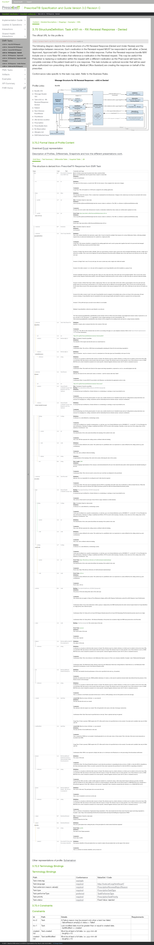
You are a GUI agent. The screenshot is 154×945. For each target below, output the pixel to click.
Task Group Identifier (66, 233)
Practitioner (38, 116)
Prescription (38, 123)
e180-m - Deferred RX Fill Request (12, 66)
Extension (63, 226)
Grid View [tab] (36, 159)
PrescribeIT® (6, 2)
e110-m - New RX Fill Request (11, 44)
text (39, 461)
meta (36, 193)
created (37, 698)
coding (40, 416)
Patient (37, 108)
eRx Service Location (42, 120)
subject (37, 641)
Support (29, 2)
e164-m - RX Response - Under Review (14, 64)
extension (37, 226)
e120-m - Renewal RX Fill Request (12, 47)
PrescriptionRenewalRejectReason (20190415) (89, 387)
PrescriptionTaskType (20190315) (86, 489)
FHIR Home (7, 88)
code (41, 443)
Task (34, 173)
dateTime (63, 698)
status (36, 623)
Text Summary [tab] (47, 159)
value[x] (38, 338)
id (35, 181)
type (36, 489)
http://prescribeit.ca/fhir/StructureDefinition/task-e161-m (93, 213)
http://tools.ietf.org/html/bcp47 (111, 884)
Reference (63, 338)
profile (38, 200)
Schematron (70, 860)
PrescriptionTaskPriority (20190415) (86, 588)
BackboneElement (65, 816)
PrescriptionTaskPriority (108, 896)
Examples (71, 22)
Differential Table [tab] (61, 159)
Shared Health (18, 2)
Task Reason (64, 372)
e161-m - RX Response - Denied (12, 53)
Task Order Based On (66, 322)
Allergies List (39, 132)
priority (37, 588)
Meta (62, 193)
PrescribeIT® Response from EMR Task (81, 166)
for (36, 669)
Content (36, 22)
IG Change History (57, 943)
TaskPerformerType (106, 893)
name (38, 828)
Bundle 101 (38, 91)
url (37, 335)
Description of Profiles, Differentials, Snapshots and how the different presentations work (77, 153)
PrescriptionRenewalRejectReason (113, 887)
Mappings (62, 22)
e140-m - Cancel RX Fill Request (11, 50)
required (103, 387)
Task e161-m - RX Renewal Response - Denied (41, 102)
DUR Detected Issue (41, 135)
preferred (80, 893)
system (42, 431)
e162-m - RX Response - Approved (12, 55)
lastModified (38, 726)
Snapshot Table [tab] (75, 159)
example (80, 880)
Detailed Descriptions (49, 22)
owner (36, 787)
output (36, 816)
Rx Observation (40, 129)
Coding (62, 416)
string (62, 356)
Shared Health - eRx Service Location (65, 789)
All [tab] (84, 159)
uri (61, 200)
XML (79, 22)
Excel (45, 148)
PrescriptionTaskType (107, 890)
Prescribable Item (40, 126)
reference (40, 356)
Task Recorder (64, 476)
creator (37, 756)
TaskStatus (80, 623)
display (42, 456)
